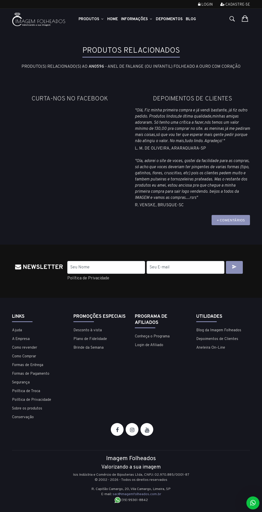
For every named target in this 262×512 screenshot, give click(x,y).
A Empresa (21, 339)
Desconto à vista (87, 330)
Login (205, 4)
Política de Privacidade (88, 278)
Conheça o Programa (152, 336)
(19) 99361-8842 (131, 500)
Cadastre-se (235, 4)
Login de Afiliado (149, 345)
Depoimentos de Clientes (217, 339)
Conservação (23, 417)
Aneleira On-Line (210, 347)
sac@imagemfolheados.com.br (137, 494)
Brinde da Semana (88, 347)
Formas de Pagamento (30, 373)
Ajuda (17, 330)
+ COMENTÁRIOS (231, 220)
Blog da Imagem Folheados (218, 330)
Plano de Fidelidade (90, 339)
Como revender (24, 347)
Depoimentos (169, 19)
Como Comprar (24, 356)
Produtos (91, 19)
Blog (191, 19)
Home (112, 19)
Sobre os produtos (27, 408)
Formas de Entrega (27, 365)
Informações (137, 19)
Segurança (21, 382)
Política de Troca (26, 391)
